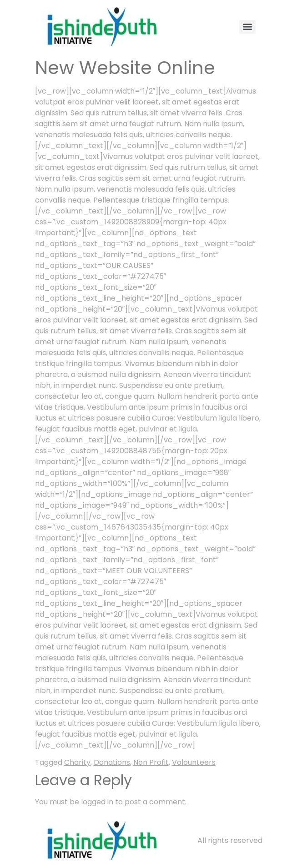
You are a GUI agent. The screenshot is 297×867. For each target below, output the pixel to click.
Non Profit (151, 762)
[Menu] (247, 27)
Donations (112, 762)
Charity (77, 762)
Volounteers (194, 762)
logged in (97, 802)
